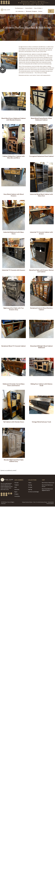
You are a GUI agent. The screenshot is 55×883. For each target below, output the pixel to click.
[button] (51, 8)
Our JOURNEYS (18, 480)
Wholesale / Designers (31, 11)
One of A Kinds (38, 8)
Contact (40, 11)
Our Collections (20, 11)
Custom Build (29, 8)
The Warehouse (19, 8)
